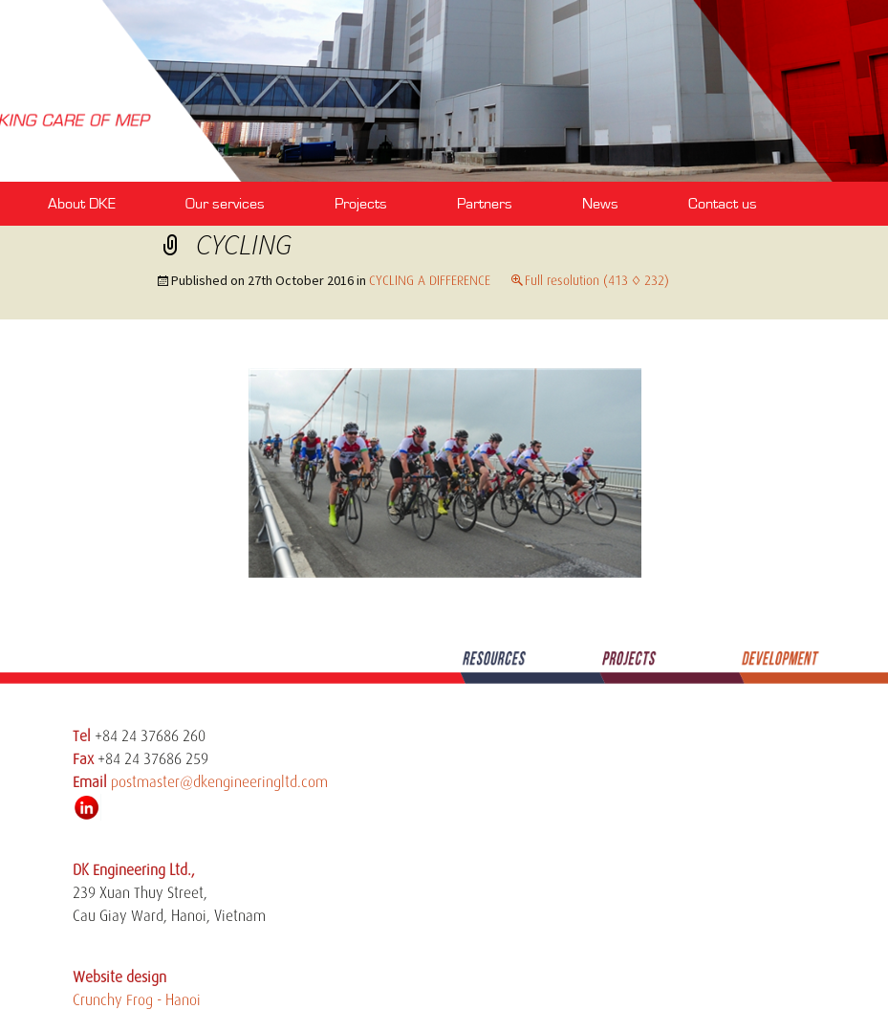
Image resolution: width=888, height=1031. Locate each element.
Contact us (722, 203)
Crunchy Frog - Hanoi (137, 1000)
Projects (361, 203)
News (600, 203)
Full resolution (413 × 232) (597, 280)
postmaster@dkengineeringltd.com (219, 782)
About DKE (82, 203)
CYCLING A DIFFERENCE (429, 280)
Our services (225, 203)
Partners (484, 203)
